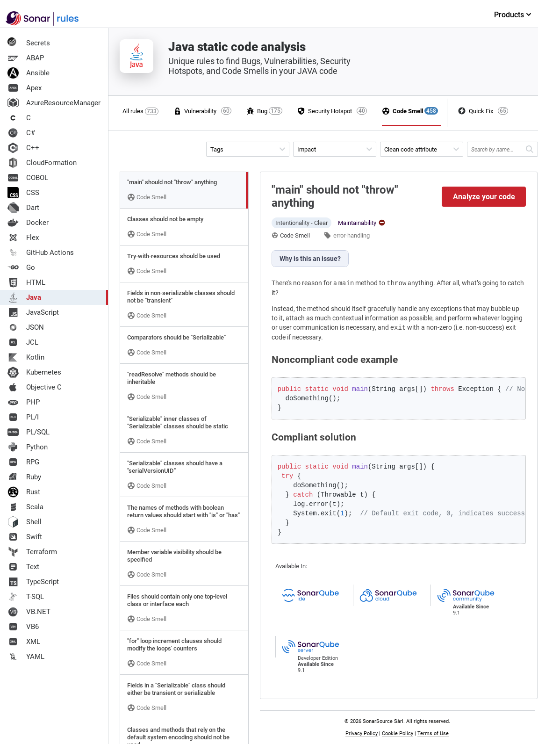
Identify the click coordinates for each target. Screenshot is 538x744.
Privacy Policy (361, 733)
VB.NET (28, 611)
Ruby (24, 477)
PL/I (23, 417)
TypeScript (33, 581)
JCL (22, 342)
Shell (24, 521)
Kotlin (25, 357)
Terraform (32, 551)
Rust (23, 492)
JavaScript (33, 312)
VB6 (23, 626)
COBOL (27, 177)
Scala (25, 507)
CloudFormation (42, 162)
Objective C (34, 387)
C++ (23, 147)
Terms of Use (433, 733)
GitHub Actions (40, 252)
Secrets (28, 43)
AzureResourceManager (53, 102)
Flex (23, 237)
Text (23, 566)
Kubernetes (34, 372)
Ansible (28, 73)
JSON (25, 327)
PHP (23, 402)
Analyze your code (484, 196)
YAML (25, 656)
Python (27, 447)
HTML (26, 282)
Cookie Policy (397, 733)
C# (21, 132)
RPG (23, 462)
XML (23, 641)
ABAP (25, 58)
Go (21, 267)
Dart (23, 207)
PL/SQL (28, 432)
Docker (28, 222)
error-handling (351, 235)
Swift (24, 536)
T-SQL (25, 596)
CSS (23, 192)
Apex (24, 88)
